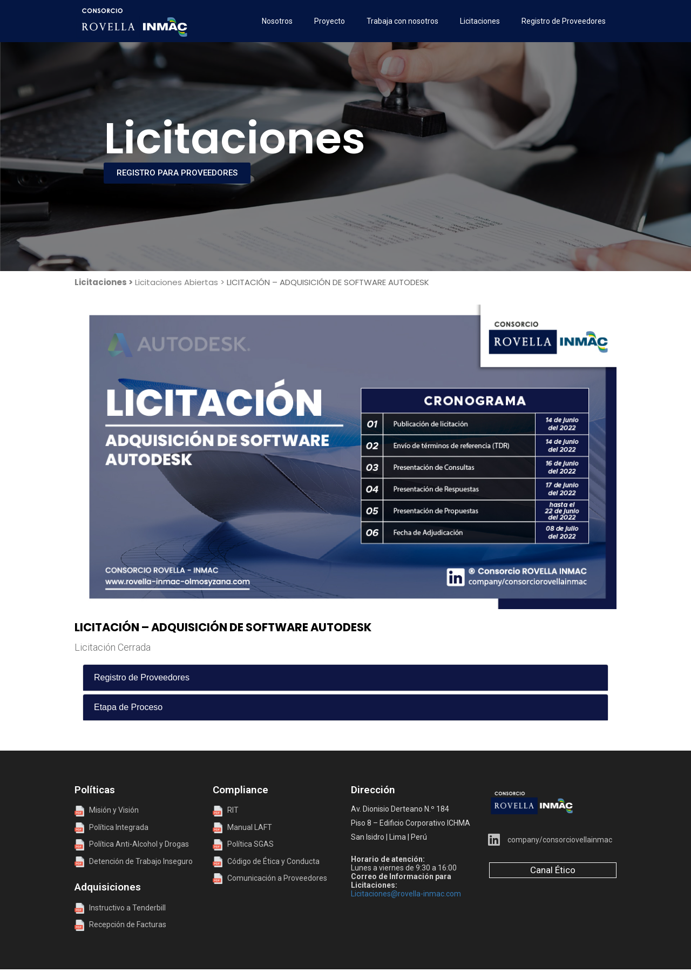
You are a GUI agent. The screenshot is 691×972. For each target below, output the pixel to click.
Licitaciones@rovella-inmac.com (406, 893)
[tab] (345, 678)
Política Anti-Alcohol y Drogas (131, 844)
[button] (345, 677)
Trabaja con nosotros (402, 21)
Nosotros (277, 21)
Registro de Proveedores (563, 21)
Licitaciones (480, 21)
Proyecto (329, 21)
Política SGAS (243, 844)
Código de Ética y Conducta (266, 861)
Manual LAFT (249, 827)
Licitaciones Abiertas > (180, 282)
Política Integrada (116, 827)
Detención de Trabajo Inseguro (133, 861)
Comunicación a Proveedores (270, 878)
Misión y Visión (106, 810)
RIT (233, 810)
